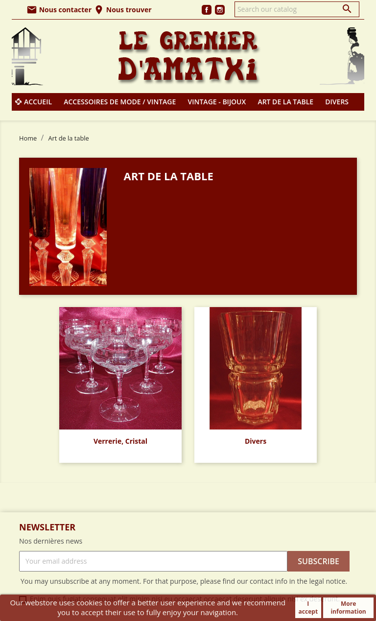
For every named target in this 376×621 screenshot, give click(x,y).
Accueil (38, 101)
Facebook (207, 10)
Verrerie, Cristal (120, 441)
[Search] (297, 9)
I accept (308, 607)
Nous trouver (122, 9)
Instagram (220, 10)
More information (348, 607)
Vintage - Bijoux (217, 101)
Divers (337, 101)
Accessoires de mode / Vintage (120, 101)
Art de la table (285, 101)
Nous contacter (59, 9)
